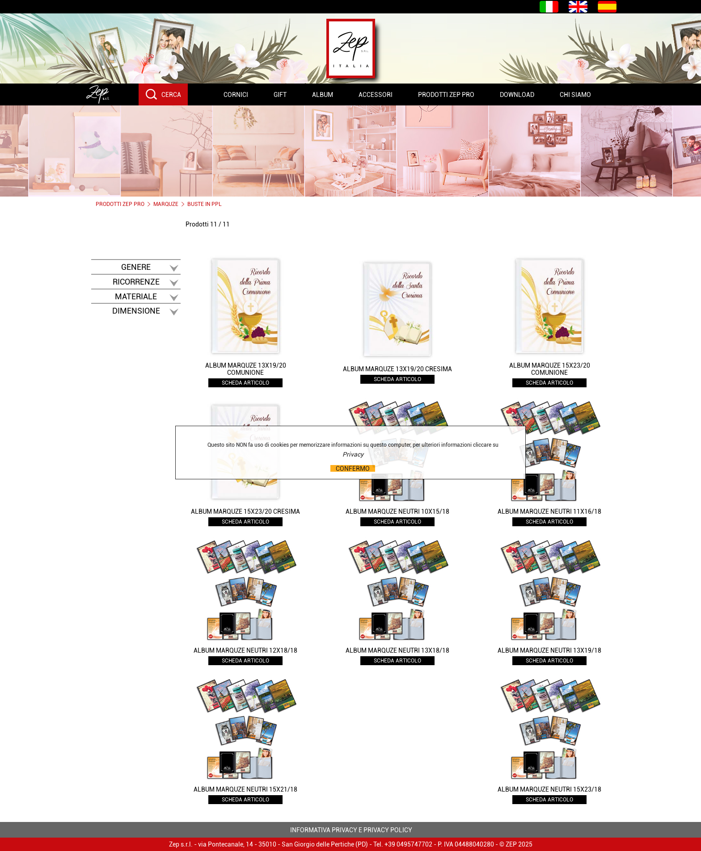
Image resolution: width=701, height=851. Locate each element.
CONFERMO (353, 468)
